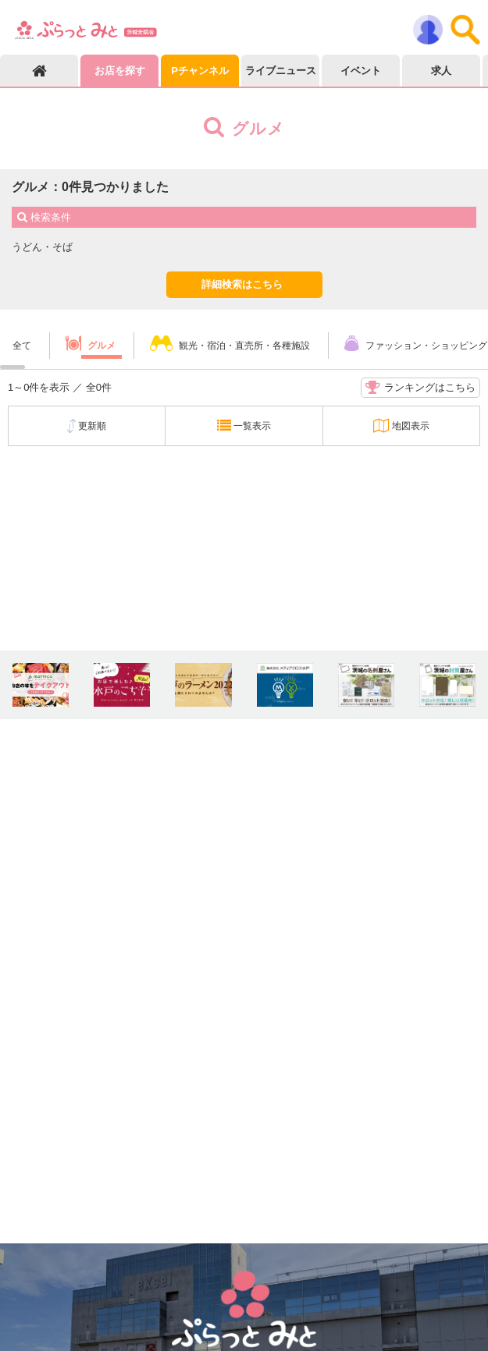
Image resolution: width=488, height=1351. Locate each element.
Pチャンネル (200, 70)
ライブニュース (280, 70)
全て (21, 345)
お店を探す (119, 70)
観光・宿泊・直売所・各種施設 (244, 345)
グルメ (101, 345)
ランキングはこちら (420, 387)
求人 (441, 70)
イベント (360, 70)
